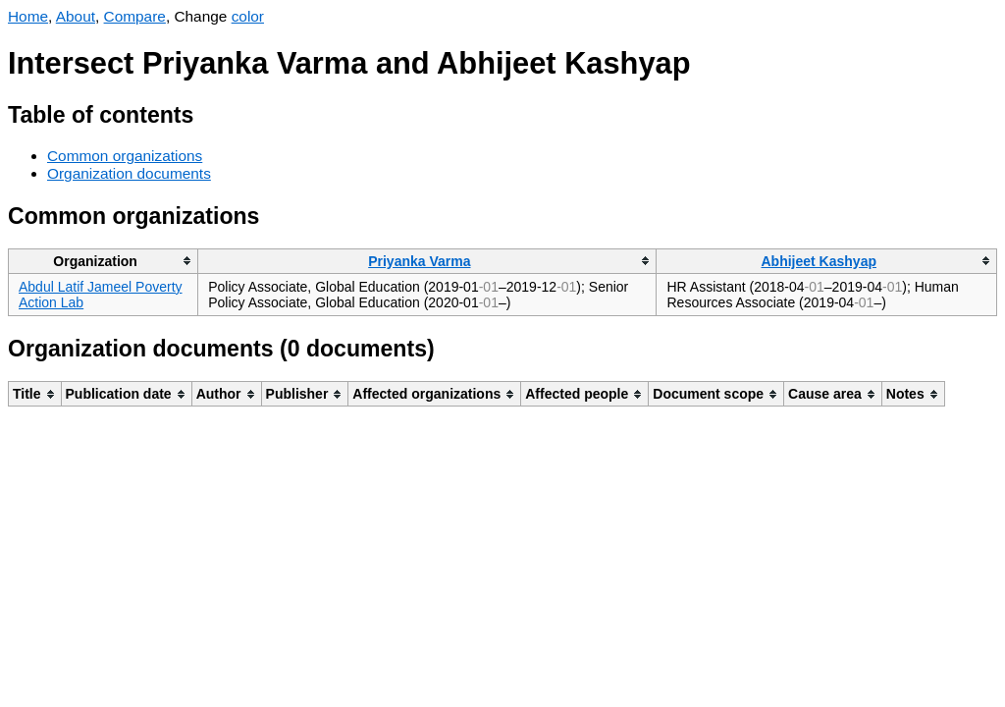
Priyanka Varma (419, 261)
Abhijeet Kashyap (819, 261)
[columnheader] (103, 260)
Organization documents (129, 173)
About (75, 16)
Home (28, 16)
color (248, 16)
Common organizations (124, 155)
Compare (135, 16)
